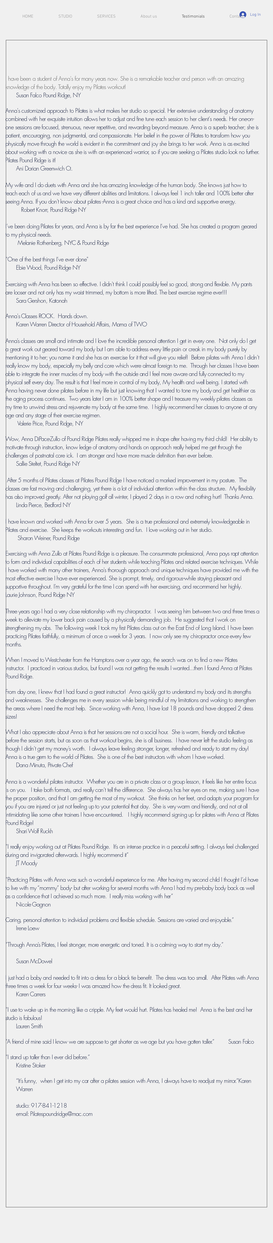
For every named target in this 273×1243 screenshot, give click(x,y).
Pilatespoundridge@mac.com (61, 1114)
